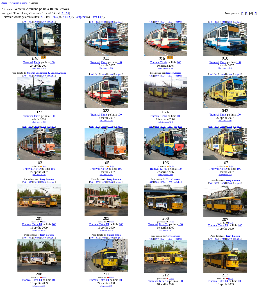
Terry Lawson (47, 179)
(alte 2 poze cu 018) (225, 68)
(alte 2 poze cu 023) (106, 120)
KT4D (66, 16)
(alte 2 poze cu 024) (165, 122)
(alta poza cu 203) (106, 230)
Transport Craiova (19, 2)
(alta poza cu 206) (165, 230)
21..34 (65, 13)
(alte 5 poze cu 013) (106, 68)
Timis (54, 16)
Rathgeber (80, 16)
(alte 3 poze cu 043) (225, 120)
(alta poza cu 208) (39, 286)
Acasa (4, 2)
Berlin (44, 166)
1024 (36, 21)
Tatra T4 (96, 16)
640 (24, 21)
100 (52, 62)
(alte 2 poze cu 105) (106, 175)
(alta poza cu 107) (225, 175)
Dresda (44, 222)
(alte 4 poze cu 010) (39, 68)
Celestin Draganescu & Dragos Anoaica (46, 72)
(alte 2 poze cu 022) (39, 122)
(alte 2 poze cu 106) (165, 175)
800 (30, 21)
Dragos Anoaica (173, 72)
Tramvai (28, 62)
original (51, 21)
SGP (43, 16)
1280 (43, 21)
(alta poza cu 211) (106, 286)
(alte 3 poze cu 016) (165, 68)
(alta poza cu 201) (39, 230)
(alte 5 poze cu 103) (39, 175)
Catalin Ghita (114, 234)
